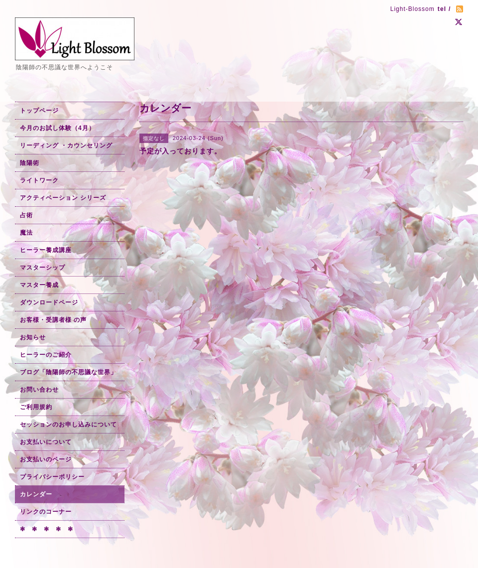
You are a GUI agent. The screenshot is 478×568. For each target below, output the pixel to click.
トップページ (39, 110)
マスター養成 (39, 285)
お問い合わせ (39, 389)
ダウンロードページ (49, 302)
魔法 (26, 232)
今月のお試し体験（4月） (57, 128)
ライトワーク (39, 180)
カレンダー (36, 494)
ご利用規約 (36, 407)
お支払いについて (46, 441)
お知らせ (33, 337)
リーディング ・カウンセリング (66, 145)
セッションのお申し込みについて (68, 424)
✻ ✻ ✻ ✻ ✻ (46, 529)
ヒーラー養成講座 (46, 250)
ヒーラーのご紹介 (46, 354)
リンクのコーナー (46, 511)
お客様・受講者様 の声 (53, 319)
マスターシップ (42, 267)
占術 (26, 215)
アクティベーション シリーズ (63, 197)
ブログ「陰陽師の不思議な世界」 (68, 372)
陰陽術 (29, 162)
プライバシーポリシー (52, 476)
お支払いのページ (46, 459)
